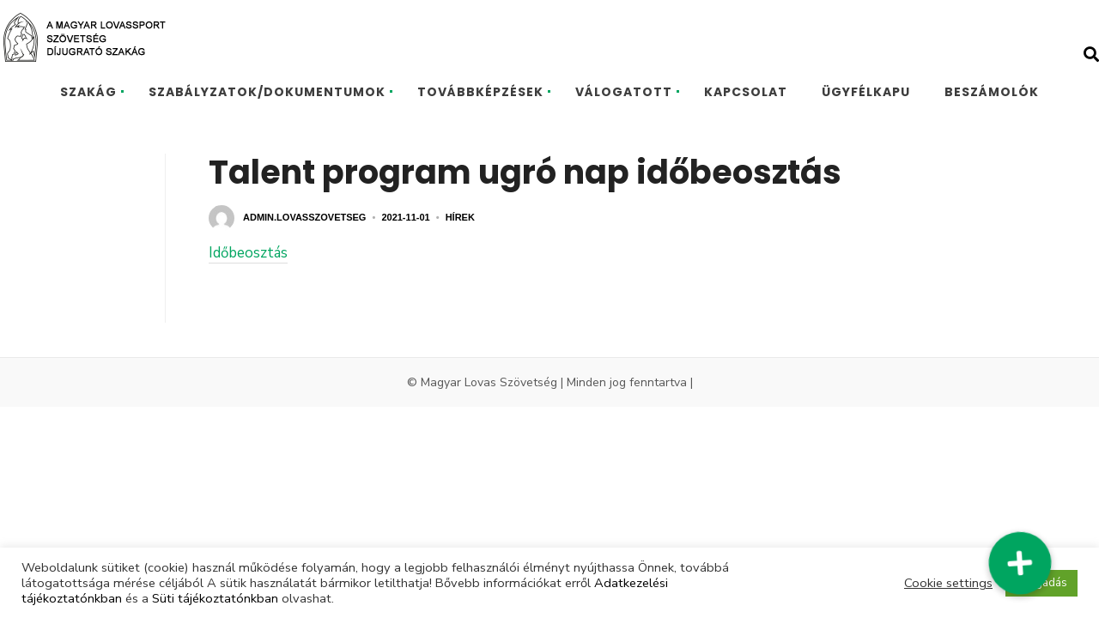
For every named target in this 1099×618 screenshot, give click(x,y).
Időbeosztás (248, 253)
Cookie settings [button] (948, 583)
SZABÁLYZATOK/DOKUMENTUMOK (267, 91)
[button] (1020, 563)
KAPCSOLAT (745, 91)
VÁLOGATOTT (623, 91)
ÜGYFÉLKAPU (866, 91)
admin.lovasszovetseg (304, 217)
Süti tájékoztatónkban (215, 598)
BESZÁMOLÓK (991, 91)
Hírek (460, 217)
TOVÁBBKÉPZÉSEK (480, 91)
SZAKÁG (88, 91)
